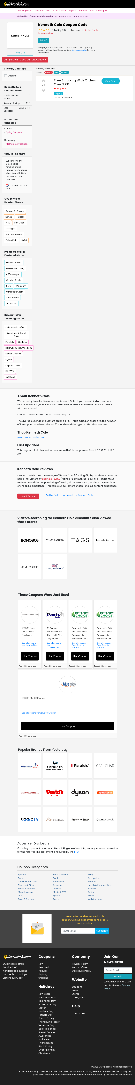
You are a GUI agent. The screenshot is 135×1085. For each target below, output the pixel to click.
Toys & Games (26, 899)
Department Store (27, 881)
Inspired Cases (13, 365)
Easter (42, 1008)
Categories (78, 997)
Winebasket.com (14, 291)
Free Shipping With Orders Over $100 (75, 82)
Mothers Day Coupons (17, 143)
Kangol (9, 216)
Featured (40, 10)
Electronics (58, 881)
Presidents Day (47, 997)
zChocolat (11, 303)
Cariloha (22, 342)
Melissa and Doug (15, 268)
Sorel (8, 286)
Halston (20, 216)
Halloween (44, 1039)
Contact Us (78, 1013)
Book (55, 878)
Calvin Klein (11, 240)
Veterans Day (46, 1025)
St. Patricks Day (47, 1004)
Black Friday (45, 1046)
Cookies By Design (15, 211)
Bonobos (83, 10)
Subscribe (102, 930)
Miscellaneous (25, 892)
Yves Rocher (12, 297)
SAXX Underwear (14, 234)
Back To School (47, 1029)
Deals (75, 990)
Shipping (43, 978)
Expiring (64, 72)
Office (91, 892)
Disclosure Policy (81, 971)
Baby (90, 874)
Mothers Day (45, 1011)
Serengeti (10, 228)
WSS (8, 222)
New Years (44, 994)
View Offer (110, 81)
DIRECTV (10, 371)
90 (43, 40)
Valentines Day (47, 1001)
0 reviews (75, 30)
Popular (48, 72)
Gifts (48, 10)
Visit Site (20, 52)
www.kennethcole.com (30, 437)
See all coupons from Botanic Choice (79, 645)
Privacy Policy (80, 964)
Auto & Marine (60, 874)
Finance (92, 881)
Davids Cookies (14, 262)
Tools (91, 895)
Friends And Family (49, 1022)
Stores (75, 994)
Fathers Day (45, 1015)
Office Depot (13, 274)
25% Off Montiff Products (33, 698)
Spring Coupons (14, 132)
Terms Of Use (80, 967)
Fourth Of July (46, 1018)
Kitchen (92, 888)
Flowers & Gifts (26, 885)
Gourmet (57, 885)
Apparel (72, 10)
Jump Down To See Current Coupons (25, 59)
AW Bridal (10, 377)
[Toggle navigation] (128, 4)
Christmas (44, 1053)
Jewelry (57, 888)
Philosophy (101, 10)
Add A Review (28, 496)
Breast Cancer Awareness (46, 1034)
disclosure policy (79, 50)
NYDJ (24, 240)
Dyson (9, 359)
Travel (56, 899)
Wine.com (21, 286)
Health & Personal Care (100, 885)
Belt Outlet (19, 222)
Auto (92, 10)
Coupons (77, 987)
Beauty (21, 878)
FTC (76, 852)
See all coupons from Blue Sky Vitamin (39, 713)
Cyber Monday (46, 1049)
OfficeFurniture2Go (15, 327)
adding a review (51, 479)
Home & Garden (26, 888)
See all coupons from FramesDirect (30, 644)
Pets (20, 895)
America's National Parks (16, 335)
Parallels (10, 342)
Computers (94, 878)
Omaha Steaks (13, 280)
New (56, 72)
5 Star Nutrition (59, 10)
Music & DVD (59, 892)
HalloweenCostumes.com (19, 347)
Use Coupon (30, 656)
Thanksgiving (45, 1043)
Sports (56, 895)
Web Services (95, 899)
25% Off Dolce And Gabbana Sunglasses (28, 631)
